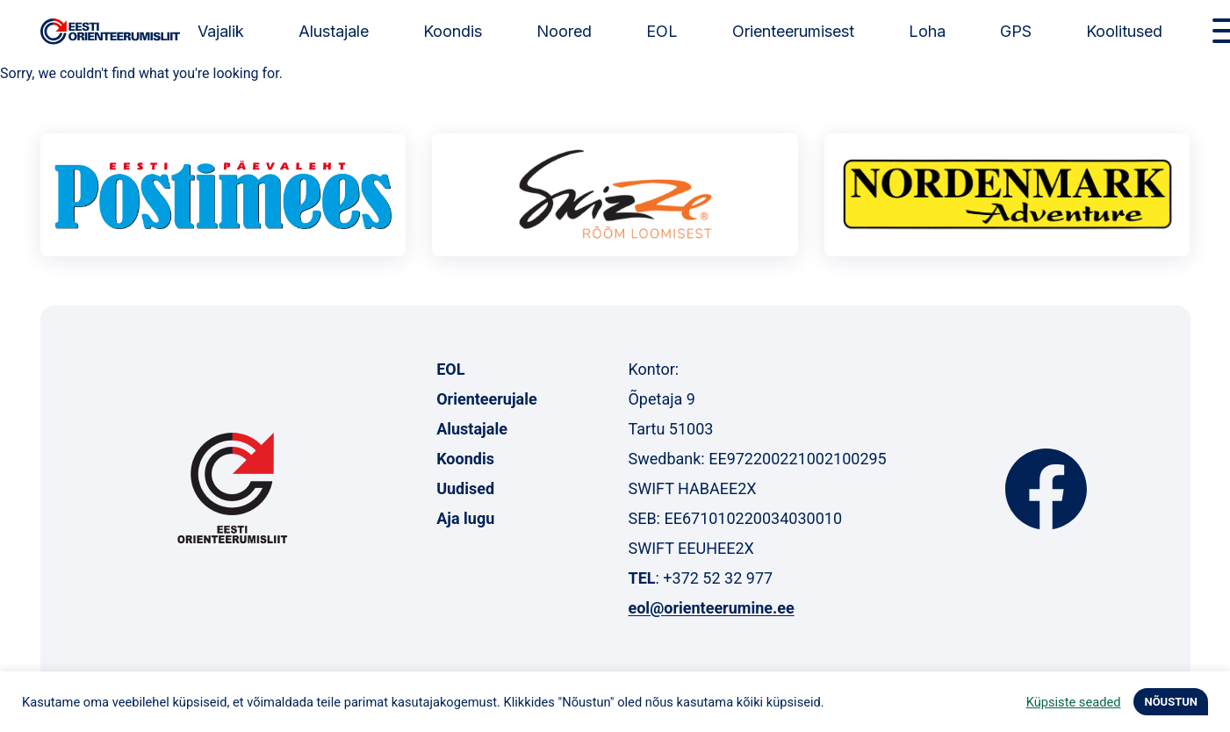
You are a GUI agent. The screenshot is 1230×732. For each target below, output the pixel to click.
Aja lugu (465, 518)
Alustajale (334, 31)
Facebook (1046, 489)
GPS (1016, 31)
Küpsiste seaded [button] (1073, 702)
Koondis (452, 31)
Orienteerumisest (793, 31)
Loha (927, 31)
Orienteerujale (486, 399)
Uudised (465, 488)
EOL (662, 31)
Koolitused (1124, 31)
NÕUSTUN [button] (1171, 701)
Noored (564, 31)
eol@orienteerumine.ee (711, 608)
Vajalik (221, 31)
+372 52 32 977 (718, 578)
